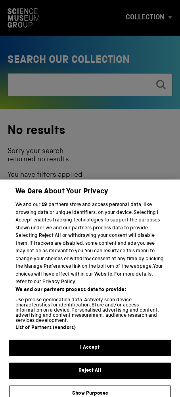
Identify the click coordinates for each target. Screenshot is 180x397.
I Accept (90, 351)
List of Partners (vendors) (45, 331)
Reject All (90, 373)
